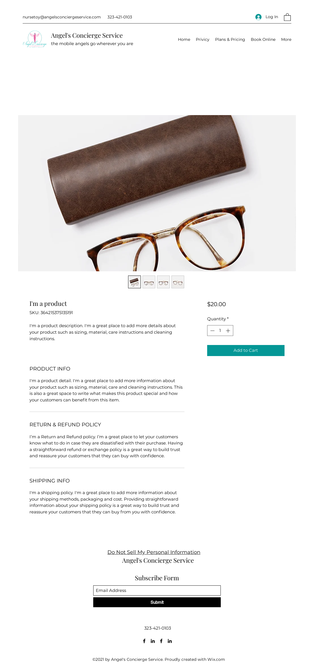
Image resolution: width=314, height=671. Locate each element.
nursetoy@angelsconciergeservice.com (62, 17)
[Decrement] (212, 330)
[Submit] (157, 602)
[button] (287, 17)
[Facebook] (144, 641)
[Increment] (228, 330)
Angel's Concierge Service (87, 35)
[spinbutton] (220, 330)
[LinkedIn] (153, 641)
